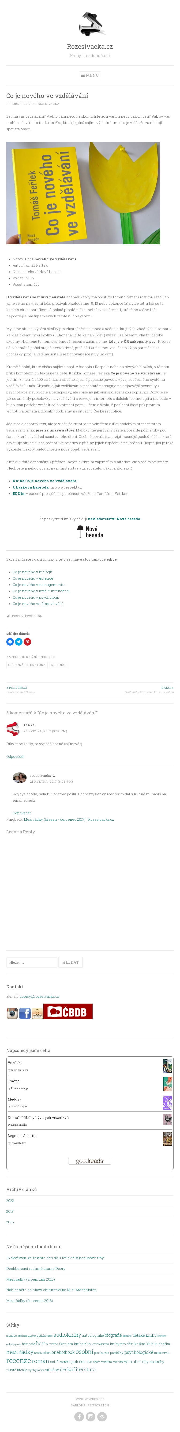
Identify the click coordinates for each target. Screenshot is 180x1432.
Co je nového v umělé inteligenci (41, 591)
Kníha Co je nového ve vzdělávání (44, 480)
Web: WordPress (90, 1399)
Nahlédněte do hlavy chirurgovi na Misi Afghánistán (51, 1289)
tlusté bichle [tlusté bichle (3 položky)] (16, 1370)
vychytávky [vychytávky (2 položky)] (36, 1370)
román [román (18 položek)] (40, 1360)
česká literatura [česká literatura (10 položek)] (78, 1369)
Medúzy (14, 1099)
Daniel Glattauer (19, 1070)
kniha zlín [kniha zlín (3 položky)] (82, 1344)
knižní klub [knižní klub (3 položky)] (144, 1344)
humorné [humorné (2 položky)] (52, 1344)
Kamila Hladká (19, 1124)
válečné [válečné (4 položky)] (52, 1369)
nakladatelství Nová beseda (114, 518)
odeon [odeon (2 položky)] (47, 1353)
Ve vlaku (15, 1062)
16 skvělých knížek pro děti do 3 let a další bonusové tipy (55, 1257)
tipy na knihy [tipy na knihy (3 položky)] (153, 1361)
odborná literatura (27, 665)
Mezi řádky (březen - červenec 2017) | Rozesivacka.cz (69, 819)
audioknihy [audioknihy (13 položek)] (67, 1334)
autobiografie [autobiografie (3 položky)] (93, 1335)
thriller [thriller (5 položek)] (134, 1361)
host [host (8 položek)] (40, 1343)
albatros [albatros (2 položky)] (11, 1335)
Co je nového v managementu (38, 584)
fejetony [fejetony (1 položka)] (162, 1335)
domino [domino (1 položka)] (127, 1335)
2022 (10, 1200)
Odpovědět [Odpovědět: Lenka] (15, 756)
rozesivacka (48, 104)
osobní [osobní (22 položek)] (84, 1351)
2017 (10, 1211)
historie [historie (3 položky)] (28, 1344)
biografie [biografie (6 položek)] (113, 1335)
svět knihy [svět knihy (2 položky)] (120, 1362)
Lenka (29, 725)
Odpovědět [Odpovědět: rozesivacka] (22, 813)
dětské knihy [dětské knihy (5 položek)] (144, 1335)
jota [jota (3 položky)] (70, 1344)
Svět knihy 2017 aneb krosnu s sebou (132, 689)
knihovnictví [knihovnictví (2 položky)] (100, 1344)
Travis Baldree (18, 1143)
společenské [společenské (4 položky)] (80, 1361)
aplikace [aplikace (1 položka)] (22, 1335)
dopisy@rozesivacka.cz (39, 996)
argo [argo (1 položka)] (50, 1335)
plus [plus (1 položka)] (107, 1353)
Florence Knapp (19, 1088)
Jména (13, 1080)
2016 (10, 1222)
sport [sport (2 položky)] (96, 1362)
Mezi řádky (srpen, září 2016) (30, 1279)
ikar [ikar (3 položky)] (62, 1344)
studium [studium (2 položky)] (106, 1362)
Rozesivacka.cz (90, 46)
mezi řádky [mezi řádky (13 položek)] (19, 1351)
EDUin (19, 493)
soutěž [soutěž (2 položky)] (64, 1362)
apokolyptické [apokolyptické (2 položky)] (37, 1335)
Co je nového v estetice (33, 578)
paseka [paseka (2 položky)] (99, 1353)
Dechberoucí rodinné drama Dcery (35, 1268)
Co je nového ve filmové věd (37, 603)
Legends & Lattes (22, 1135)
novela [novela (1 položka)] (38, 1353)
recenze (58, 665)
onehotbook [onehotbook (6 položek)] (63, 1352)
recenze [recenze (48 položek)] (18, 1360)
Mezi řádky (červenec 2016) (29, 1300)
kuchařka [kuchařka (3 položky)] (162, 1344)
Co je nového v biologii (32, 572)
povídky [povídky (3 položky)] (117, 1352)
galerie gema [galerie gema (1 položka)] (13, 1344)
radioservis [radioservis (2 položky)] (161, 1353)
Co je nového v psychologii (36, 597)
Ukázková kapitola (31, 487)
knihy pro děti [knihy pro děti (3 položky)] (121, 1344)
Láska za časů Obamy (48, 689)
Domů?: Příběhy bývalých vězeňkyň (38, 1117)
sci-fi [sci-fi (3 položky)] (54, 1361)
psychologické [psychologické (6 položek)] (138, 1352)
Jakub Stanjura (19, 1106)
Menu (92, 75)
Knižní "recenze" (41, 657)
